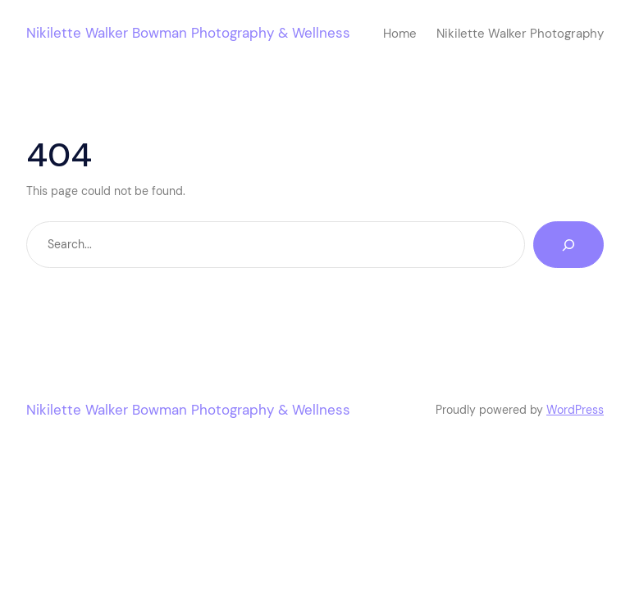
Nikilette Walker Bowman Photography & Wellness (188, 33)
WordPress (575, 409)
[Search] (568, 244)
